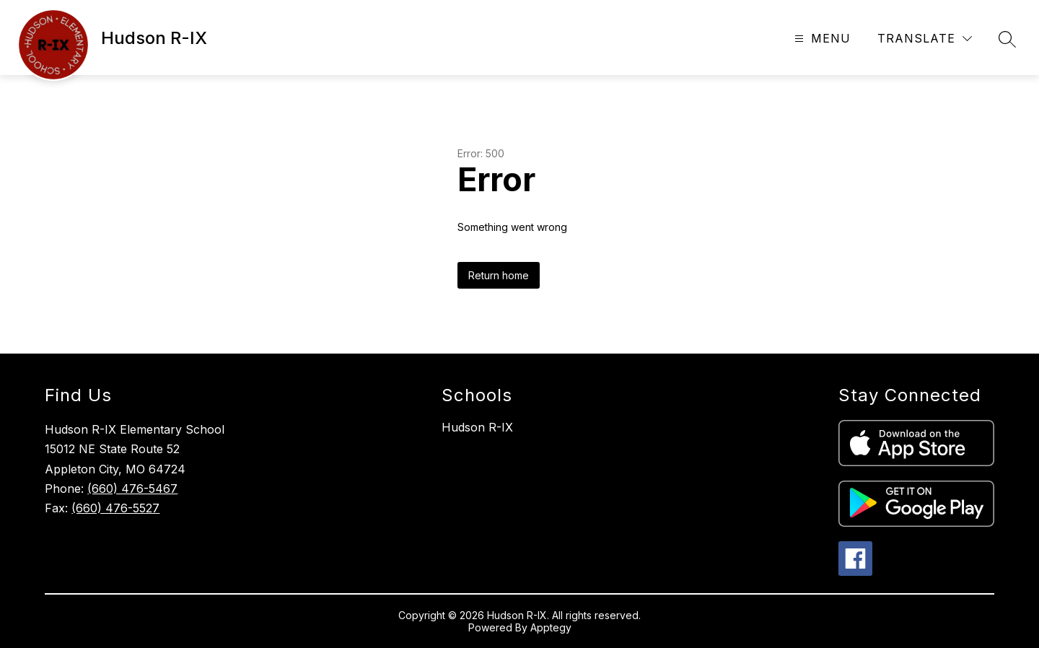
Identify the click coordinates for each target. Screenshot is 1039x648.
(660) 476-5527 (115, 508)
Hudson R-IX (477, 427)
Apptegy (550, 627)
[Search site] (1007, 39)
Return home (498, 275)
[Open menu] (821, 39)
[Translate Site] (925, 39)
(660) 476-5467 (132, 488)
